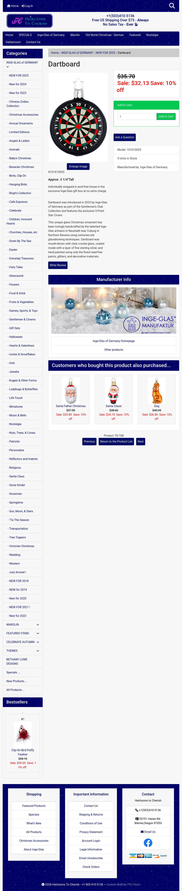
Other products (113, 349)
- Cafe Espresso (17, 202)
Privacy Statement (90, 832)
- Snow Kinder (15, 485)
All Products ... (15, 690)
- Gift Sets (13, 328)
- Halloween (14, 337)
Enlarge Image (78, 166)
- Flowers (12, 284)
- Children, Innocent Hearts (19, 221)
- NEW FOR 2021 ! (18, 607)
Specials (34, 814)
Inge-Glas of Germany (51, 35)
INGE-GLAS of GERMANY (77, 52)
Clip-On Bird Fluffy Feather (22, 738)
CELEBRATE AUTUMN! (22, 642)
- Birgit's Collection (18, 193)
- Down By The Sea (18, 241)
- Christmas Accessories (22, 114)
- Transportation (17, 528)
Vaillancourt (13, 42)
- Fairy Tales (14, 267)
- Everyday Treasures (20, 258)
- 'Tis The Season (17, 520)
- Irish (10, 363)
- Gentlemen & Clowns (21, 319)
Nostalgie (152, 35)
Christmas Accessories (33, 840)
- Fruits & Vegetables (20, 302)
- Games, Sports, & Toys (22, 310)
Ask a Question (124, 137)
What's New (33, 823)
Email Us (148, 832)
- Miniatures (14, 406)
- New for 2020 (16, 598)
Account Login (91, 840)
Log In (27, 6)
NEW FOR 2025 (105, 52)
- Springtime (14, 502)
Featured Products (34, 806)
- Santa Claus (15, 476)
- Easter (11, 249)
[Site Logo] (32, 21)
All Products (33, 832)
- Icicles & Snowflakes (20, 354)
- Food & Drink (15, 293)
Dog (156, 406)
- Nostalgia (14, 424)
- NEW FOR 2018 (17, 581)
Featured (135, 35)
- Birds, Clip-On (16, 175)
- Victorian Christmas (20, 546)
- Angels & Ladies (18, 141)
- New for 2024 (16, 84)
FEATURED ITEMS (22, 633)
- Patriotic (13, 441)
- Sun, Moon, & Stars (19, 511)
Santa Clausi (114, 406)
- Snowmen (14, 493)
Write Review (58, 265)
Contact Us (33, 42)
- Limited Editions (18, 132)
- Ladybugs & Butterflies (22, 389)
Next (141, 441)
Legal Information (91, 849)
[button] (172, 5)
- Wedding (13, 555)
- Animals (13, 149)
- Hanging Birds (16, 184)
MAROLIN (22, 624)
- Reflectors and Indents (22, 459)
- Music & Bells (16, 415)
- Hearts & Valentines (20, 345)
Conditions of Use (91, 823)
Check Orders (91, 867)
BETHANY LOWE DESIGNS (16, 661)
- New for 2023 (16, 93)
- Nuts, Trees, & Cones (20, 432)
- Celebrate (13, 210)
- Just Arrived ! (16, 572)
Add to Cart (166, 116)
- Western (13, 563)
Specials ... (13, 672)
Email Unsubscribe (91, 858)
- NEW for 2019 (16, 589)
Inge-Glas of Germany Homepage (114, 341)
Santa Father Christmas (70, 406)
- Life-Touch (14, 398)
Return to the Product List (116, 441)
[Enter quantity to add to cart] (137, 116)
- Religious (13, 467)
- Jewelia (12, 371)
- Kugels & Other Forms (21, 380)
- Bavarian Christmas (20, 167)
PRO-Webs (133, 884)
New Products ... (16, 681)
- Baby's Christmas (18, 158)
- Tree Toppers (16, 537)
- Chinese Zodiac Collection (17, 104)
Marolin (75, 35)
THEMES (22, 650)
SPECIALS (25, 35)
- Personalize (15, 450)
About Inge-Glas (34, 849)
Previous (89, 441)
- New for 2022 (16, 616)
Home (13, 6)
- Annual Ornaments (19, 123)
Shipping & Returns (91, 814)
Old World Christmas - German (104, 35)
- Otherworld (14, 276)
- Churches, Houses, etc (21, 232)
